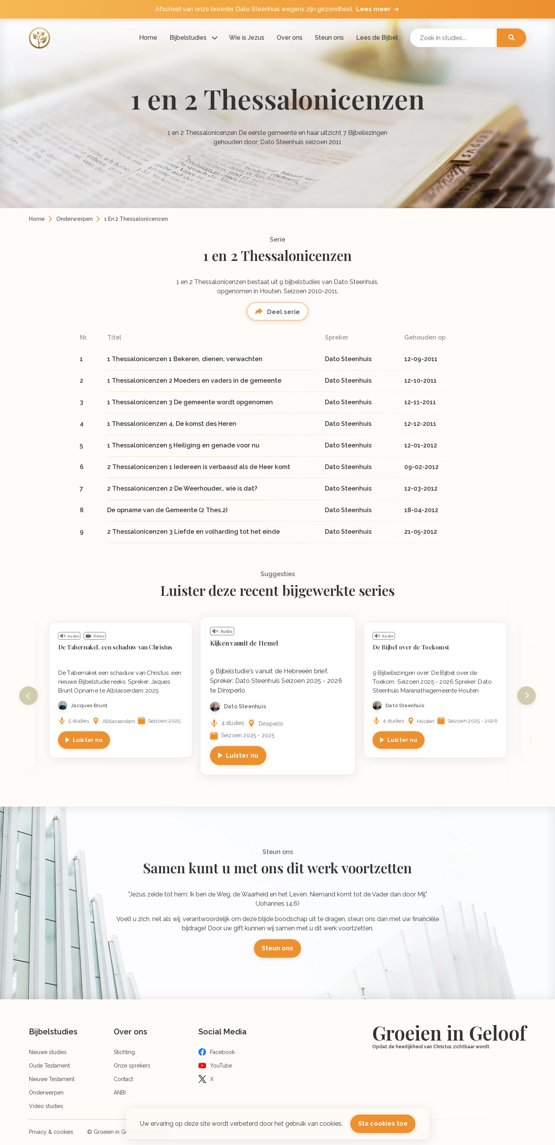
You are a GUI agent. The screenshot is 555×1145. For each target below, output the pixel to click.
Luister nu (88, 739)
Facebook (222, 1052)
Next (526, 695)
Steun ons (329, 37)
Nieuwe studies (48, 1052)
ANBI (120, 1093)
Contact (123, 1079)
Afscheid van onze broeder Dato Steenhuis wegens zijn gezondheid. (277, 9)
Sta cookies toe (383, 1123)
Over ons (290, 37)
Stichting (124, 1052)
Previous (28, 695)
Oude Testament (49, 1066)
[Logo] (39, 38)
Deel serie (283, 312)
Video (98, 636)
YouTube (221, 1066)
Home (148, 37)
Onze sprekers (132, 1066)
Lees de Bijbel (377, 37)
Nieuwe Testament (51, 1079)
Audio (73, 636)
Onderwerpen (74, 219)
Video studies (46, 1106)
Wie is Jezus (246, 37)
